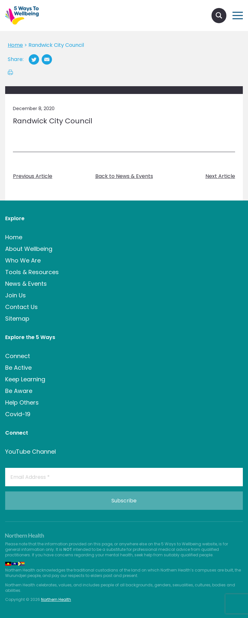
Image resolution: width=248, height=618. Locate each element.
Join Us (15, 295)
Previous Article (32, 176)
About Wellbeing (28, 249)
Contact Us (21, 307)
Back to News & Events (124, 176)
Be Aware (18, 391)
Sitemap (17, 318)
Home (13, 237)
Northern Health (56, 599)
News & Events (26, 284)
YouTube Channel (30, 452)
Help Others (22, 402)
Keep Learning (25, 379)
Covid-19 (17, 414)
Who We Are (23, 260)
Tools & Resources (32, 272)
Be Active (18, 368)
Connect (17, 356)
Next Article (220, 176)
